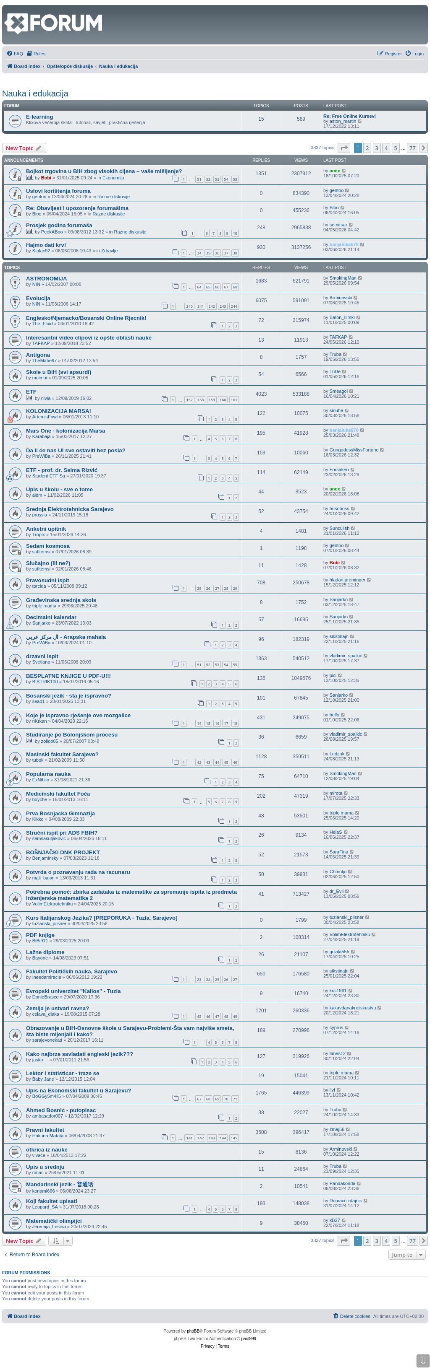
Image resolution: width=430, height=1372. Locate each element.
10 (235, 233)
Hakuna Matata (48, 1135)
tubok (38, 760)
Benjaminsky (45, 858)
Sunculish (340, 528)
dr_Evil (337, 891)
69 (217, 1099)
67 (226, 287)
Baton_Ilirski (342, 317)
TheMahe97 (44, 360)
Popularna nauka (48, 774)
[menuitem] (14, 54)
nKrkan (39, 721)
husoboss (339, 508)
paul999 (249, 1338)
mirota (336, 793)
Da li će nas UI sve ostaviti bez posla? (76, 450)
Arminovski (341, 297)
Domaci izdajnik (346, 1200)
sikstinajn (339, 636)
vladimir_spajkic (346, 655)
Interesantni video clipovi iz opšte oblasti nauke (89, 338)
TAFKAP (41, 343)
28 (226, 588)
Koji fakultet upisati (51, 1201)
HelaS (336, 832)
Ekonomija (113, 177)
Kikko (38, 819)
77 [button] (412, 148)
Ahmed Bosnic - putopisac (61, 1110)
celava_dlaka (45, 1014)
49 (235, 1016)
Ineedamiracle (46, 977)
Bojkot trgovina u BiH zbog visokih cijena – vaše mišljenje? (104, 171)
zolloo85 (49, 741)
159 (212, 399)
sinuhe (336, 410)
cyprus (336, 1027)
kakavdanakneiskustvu (353, 1007)
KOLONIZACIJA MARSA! (58, 411)
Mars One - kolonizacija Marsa (65, 431)
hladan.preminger (348, 579)
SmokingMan (343, 277)
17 (226, 723)
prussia (39, 514)
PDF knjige (40, 935)
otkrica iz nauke (47, 1149)
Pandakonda (343, 1183)
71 (235, 1099)
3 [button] (376, 148)
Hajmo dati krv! (46, 245)
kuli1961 (338, 990)
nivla (46, 398)
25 (199, 588)
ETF (31, 392)
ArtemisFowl (45, 416)
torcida (39, 586)
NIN (36, 284)
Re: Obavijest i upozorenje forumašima (77, 208)
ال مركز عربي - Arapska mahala (66, 637)
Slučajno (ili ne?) (48, 563)
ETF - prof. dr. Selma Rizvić (61, 470)
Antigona (38, 355)
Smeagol (339, 391)
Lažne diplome (45, 952)
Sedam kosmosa (48, 546)
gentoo (39, 196)
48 (226, 1016)
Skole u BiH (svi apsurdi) (58, 372)
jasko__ (40, 1059)
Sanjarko (339, 599)
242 (212, 306)
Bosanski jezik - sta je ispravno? (68, 695)
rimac (38, 1172)
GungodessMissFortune (354, 449)
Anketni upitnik (46, 529)
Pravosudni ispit (47, 580)
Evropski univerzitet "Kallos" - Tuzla (73, 991)
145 (234, 1138)
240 (189, 306)
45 (226, 762)
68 (235, 287)
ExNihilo (40, 779)
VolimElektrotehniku (52, 903)
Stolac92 (41, 250)
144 (223, 1138)
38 (235, 253)
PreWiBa (41, 456)
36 (217, 253)
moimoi (39, 377)
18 (235, 723)
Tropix (38, 534)
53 (217, 179)
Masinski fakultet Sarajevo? (62, 754)
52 (208, 179)
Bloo (37, 213)
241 (200, 306)
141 (189, 1138)
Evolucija (38, 298)
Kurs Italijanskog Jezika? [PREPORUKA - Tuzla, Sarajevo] (102, 918)
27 (217, 588)
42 (199, 762)
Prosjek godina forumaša (59, 225)
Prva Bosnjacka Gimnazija (60, 813)
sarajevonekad (47, 1040)
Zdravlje (109, 250)
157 (189, 399)
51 (199, 179)
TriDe (335, 371)
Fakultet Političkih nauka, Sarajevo (71, 971)
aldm (37, 495)
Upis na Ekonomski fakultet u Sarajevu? (78, 1090)
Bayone (40, 957)
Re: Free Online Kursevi (349, 116)
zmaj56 (337, 1129)
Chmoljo (338, 871)
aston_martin (343, 121)
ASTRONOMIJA (46, 278)
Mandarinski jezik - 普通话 (59, 1184)
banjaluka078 (344, 244)
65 (208, 287)
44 (217, 762)
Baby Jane (43, 1079)
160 (223, 399)
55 (235, 179)
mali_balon (43, 877)
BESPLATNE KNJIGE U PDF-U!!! (68, 676)
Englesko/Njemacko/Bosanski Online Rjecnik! (86, 318)
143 (212, 1138)
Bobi (46, 177)
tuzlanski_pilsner (49, 923)
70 (226, 1099)
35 (208, 253)
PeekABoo (52, 231)
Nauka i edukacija (35, 93)
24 (208, 979)
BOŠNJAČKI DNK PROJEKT (63, 852)
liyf (332, 1089)
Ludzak (337, 753)
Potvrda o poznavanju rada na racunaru (78, 872)
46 (235, 762)
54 (226, 179)
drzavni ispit (42, 656)
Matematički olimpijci (54, 1221)
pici (333, 675)
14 (199, 723)
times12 (338, 1053)
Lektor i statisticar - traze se (62, 1073)
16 (217, 723)
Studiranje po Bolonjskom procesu (72, 734)
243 (223, 306)
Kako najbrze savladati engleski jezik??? (79, 1054)
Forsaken (339, 469)
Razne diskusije (113, 196)
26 (208, 588)
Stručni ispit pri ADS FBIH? (61, 833)
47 (217, 1016)
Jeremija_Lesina (49, 1226)
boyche (39, 799)
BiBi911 (40, 940)
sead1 (38, 701)
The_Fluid (42, 323)
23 (199, 979)
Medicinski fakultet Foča (58, 794)
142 (200, 1138)
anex (335, 170)
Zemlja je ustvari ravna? (57, 1008)
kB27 (335, 1220)
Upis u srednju (45, 1167)
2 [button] (367, 148)
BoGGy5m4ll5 (46, 1096)
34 (199, 253)
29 (235, 588)
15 (208, 723)
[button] (344, 148)
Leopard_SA (45, 1206)
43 (208, 762)
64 (199, 287)
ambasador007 (47, 1115)
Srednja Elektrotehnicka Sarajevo (70, 509)
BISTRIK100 (45, 681)
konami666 (43, 1190)
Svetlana (41, 661)
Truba (335, 354)
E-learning (39, 117)
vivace (38, 1155)
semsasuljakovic (49, 838)
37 (226, 253)
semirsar (338, 224)
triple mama (44, 605)
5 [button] (395, 148)
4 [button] (386, 148)
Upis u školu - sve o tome (59, 489)
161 (234, 399)
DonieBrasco (45, 996)
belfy (334, 714)
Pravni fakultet (45, 1130)
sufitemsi (41, 551)
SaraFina (339, 851)
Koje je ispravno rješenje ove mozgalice (78, 715)
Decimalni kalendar (51, 617)
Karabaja (41, 436)
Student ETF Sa (48, 475)
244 (234, 306)
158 (200, 399)
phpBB (193, 1331)
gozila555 (339, 951)
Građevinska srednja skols (61, 600)
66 (217, 287)
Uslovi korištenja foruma (58, 191)
